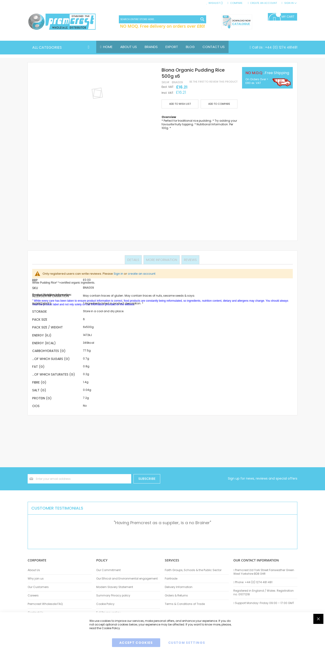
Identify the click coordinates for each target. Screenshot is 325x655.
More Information (161, 259)
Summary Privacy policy (113, 595)
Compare (236, 3)
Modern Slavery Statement (114, 587)
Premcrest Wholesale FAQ (45, 604)
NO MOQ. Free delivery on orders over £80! (162, 26)
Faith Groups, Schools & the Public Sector (193, 570)
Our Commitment (108, 570)
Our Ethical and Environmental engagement (127, 578)
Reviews (190, 259)
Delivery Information (178, 587)
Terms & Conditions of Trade (185, 604)
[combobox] (162, 19)
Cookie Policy (105, 604)
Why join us (36, 578)
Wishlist (215, 3)
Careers (33, 595)
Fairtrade (171, 578)
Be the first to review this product (213, 81)
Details (134, 259)
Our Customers (38, 587)
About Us (34, 570)
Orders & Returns (176, 595)
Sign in (118, 273)
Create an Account (263, 3)
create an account (141, 273)
